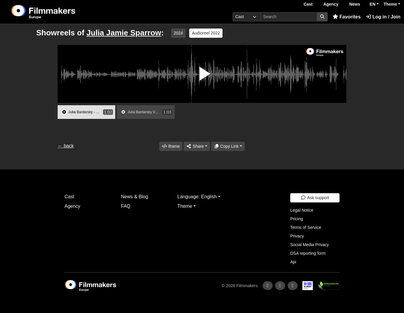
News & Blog (134, 196)
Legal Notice (301, 210)
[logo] (58, 12)
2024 (178, 33)
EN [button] (372, 4)
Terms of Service (305, 227)
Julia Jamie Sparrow (123, 32)
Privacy (297, 236)
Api (293, 261)
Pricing (296, 218)
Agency (331, 4)
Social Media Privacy (309, 244)
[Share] (197, 146)
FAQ (125, 206)
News (354, 4)
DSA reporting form (308, 253)
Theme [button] (390, 4)
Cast (308, 4)
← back (66, 145)
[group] (86, 112)
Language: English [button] (197, 196)
